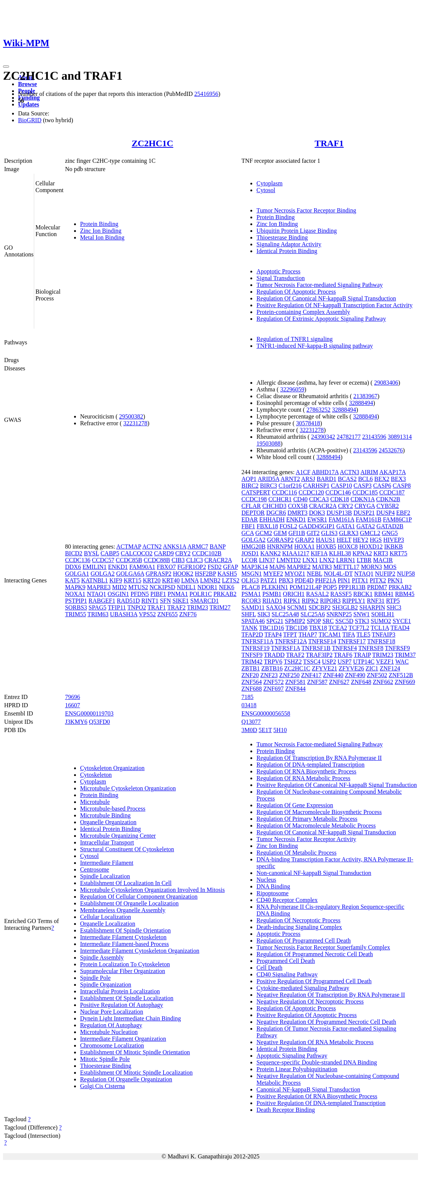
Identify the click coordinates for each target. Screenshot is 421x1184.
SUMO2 (381, 621)
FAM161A (341, 519)
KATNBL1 (94, 580)
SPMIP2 (295, 621)
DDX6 (73, 567)
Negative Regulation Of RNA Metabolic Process (315, 1042)
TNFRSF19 (255, 648)
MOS (390, 567)
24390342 (323, 437)
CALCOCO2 (136, 553)
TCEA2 (338, 628)
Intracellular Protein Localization (120, 991)
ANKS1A (174, 546)
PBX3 (286, 580)
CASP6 (382, 485)
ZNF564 (251, 682)
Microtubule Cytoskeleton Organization (128, 788)
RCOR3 (251, 600)
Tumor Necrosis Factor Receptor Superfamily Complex (323, 947)
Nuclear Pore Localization (111, 1011)
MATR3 (322, 567)
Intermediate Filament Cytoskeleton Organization (139, 951)
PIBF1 (158, 594)
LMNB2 (210, 580)
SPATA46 (253, 621)
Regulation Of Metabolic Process (296, 852)
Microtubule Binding (105, 815)
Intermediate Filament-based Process (124, 944)
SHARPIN (372, 607)
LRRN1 (345, 560)
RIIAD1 (272, 600)
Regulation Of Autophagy (111, 1025)
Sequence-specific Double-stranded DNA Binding (316, 1062)
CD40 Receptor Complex (287, 900)
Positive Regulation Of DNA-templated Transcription (320, 1103)
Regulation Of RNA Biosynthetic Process (306, 771)
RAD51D (128, 600)
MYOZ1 (295, 573)
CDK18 (339, 499)
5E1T (265, 730)
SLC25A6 (313, 614)
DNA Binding (273, 886)
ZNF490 (355, 675)
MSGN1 (251, 573)
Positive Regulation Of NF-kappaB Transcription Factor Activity (334, 305)
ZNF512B (401, 675)
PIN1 (344, 580)
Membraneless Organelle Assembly (122, 910)
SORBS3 (76, 607)
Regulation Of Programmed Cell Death (303, 940)
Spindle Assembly (102, 957)
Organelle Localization (107, 923)
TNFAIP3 (383, 634)
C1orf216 (290, 485)
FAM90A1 (142, 567)
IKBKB (393, 546)
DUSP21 (364, 512)
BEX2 (381, 479)
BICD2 (73, 553)
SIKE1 (181, 600)
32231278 (135, 423)
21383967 (365, 396)
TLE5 (363, 634)
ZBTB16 (272, 668)
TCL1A (380, 628)
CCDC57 (103, 560)
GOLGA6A (130, 573)
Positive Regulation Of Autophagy (121, 1005)
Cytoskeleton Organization (112, 768)
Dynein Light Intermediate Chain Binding (130, 1018)
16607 (72, 705)
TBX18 (318, 628)
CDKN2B (388, 499)
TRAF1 (329, 143)
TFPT (290, 634)
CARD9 (164, 553)
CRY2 (345, 506)
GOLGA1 (77, 573)
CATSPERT (255, 492)
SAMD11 (253, 607)
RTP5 (393, 600)
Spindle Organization (105, 984)
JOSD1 (250, 553)
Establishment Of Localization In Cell (126, 883)
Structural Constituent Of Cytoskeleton (127, 849)
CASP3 (363, 485)
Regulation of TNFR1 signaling (294, 339)
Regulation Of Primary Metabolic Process (306, 819)
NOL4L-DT (338, 573)
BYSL (91, 553)
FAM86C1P (397, 519)
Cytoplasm (269, 183)
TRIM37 (405, 655)
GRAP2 (304, 540)
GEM (280, 533)
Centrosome (94, 869)
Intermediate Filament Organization (123, 1038)
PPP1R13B (351, 587)
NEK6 (226, 587)
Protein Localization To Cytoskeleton (125, 964)
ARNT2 (290, 479)
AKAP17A (392, 472)
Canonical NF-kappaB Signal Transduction (308, 1089)
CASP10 (341, 485)
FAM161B (368, 519)
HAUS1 (325, 540)
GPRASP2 (158, 573)
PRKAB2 (225, 594)
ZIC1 (372, 668)
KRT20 (152, 580)
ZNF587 (317, 682)
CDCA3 (319, 499)
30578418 (308, 423)
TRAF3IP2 (319, 655)
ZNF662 (383, 682)
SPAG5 (97, 607)
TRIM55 (75, 614)
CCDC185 (365, 492)
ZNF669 (405, 682)
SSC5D (344, 621)
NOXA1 (75, 594)
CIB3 (178, 560)
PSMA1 (251, 594)
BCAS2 (347, 479)
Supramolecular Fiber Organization (122, 971)
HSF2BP (205, 573)
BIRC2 (249, 485)
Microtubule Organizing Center (118, 835)
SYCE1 (401, 621)
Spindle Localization (105, 876)
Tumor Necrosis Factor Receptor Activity (306, 839)
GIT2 (313, 533)
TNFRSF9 (397, 648)
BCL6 (365, 479)
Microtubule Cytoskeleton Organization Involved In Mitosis (152, 890)
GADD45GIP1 (317, 526)
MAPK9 (75, 587)
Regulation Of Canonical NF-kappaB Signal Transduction (326, 298)
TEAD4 (400, 628)
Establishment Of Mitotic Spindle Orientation (135, 1052)
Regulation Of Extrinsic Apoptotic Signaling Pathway (321, 318)
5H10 (280, 730)
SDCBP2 (320, 607)
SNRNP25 (339, 614)
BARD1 (326, 479)
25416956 (206, 94)
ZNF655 (167, 614)
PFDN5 (139, 594)
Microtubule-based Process (112, 808)
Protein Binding (99, 224)
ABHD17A (325, 472)
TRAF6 (343, 655)
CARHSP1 (316, 485)
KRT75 (398, 553)
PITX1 (360, 580)
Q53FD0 (99, 722)
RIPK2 (310, 600)
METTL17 (346, 567)
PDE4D (304, 580)
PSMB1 (272, 594)
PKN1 (395, 580)
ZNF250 (289, 675)
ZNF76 (188, 614)
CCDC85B (129, 560)
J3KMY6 (76, 722)
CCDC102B (206, 553)
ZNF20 (250, 675)
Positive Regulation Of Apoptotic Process (306, 1015)
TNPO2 (136, 607)
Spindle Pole (95, 978)
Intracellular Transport (107, 842)
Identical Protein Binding (286, 251)
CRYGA (364, 506)
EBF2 (403, 512)
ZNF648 (361, 682)
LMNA (189, 580)
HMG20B (253, 546)
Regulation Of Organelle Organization (126, 1079)
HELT (344, 540)
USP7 (344, 661)
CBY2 (183, 553)
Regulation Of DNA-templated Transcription (310, 764)
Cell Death (269, 967)
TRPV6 (273, 661)
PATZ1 (268, 580)
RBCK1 (363, 594)
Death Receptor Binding (285, 1110)
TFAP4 (273, 634)
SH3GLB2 (345, 607)
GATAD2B (390, 526)
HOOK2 (183, 573)
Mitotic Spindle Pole (105, 1059)
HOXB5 (326, 546)
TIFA (348, 634)
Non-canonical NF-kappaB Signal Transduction (313, 873)
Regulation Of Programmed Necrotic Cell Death (314, 954)
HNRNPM (279, 546)
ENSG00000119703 (89, 713)
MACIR (382, 560)
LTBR (364, 560)
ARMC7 (198, 546)
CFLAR (251, 506)
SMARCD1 (204, 600)
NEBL (314, 573)
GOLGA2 (103, 573)
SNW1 (361, 614)
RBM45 (405, 594)
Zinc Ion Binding (100, 230)
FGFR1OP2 (191, 567)
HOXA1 (304, 546)
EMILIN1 (95, 567)
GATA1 (345, 526)
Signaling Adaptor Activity (288, 244)
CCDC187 (392, 492)
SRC (328, 621)
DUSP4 (385, 512)
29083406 (386, 382)
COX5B (297, 506)
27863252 (318, 409)
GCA (247, 533)
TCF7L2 (358, 628)
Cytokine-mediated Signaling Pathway (302, 988)
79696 (72, 697)
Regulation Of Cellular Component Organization (139, 896)
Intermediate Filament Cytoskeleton (123, 937)
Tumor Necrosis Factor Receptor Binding (306, 210)
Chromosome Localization (112, 1045)
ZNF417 (311, 675)
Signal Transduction (280, 278)
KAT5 (72, 580)
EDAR (249, 519)
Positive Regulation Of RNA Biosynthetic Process (316, 1096)
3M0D (249, 730)
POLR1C (200, 594)
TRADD (274, 655)
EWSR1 (317, 519)
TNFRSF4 (344, 648)
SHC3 (393, 607)
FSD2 (214, 567)
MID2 (119, 587)
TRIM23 (197, 607)
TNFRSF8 (370, 648)
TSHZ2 (293, 661)
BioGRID (29, 120)
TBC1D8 (297, 628)
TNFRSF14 (322, 641)
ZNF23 (269, 675)
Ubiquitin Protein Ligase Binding (296, 230)
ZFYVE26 (351, 668)
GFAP (230, 567)
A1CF (303, 472)
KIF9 (115, 580)
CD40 (300, 499)
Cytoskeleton (96, 775)
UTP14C (363, 661)
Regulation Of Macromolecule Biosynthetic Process (319, 812)
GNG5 (390, 533)
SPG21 (274, 621)
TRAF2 (176, 607)
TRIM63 (98, 614)
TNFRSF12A (291, 641)
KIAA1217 (295, 553)
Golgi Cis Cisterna (102, 1086)
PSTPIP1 (76, 600)
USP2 (329, 661)
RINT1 (149, 600)
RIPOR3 (330, 600)
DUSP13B (339, 512)
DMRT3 (297, 512)
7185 (247, 697)
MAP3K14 (254, 567)
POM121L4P (305, 587)
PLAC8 (250, 587)
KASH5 (227, 573)
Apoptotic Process (278, 271)
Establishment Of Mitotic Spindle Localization (136, 1072)
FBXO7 (166, 567)
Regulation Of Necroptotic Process (298, 920)
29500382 (131, 416)
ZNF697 (274, 688)
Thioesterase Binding (281, 237)
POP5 (330, 587)
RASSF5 (341, 594)
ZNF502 (377, 675)
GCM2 (263, 533)
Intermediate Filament (106, 863)
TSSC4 (311, 661)
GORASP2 (280, 540)
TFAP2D (252, 634)
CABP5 (109, 553)
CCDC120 (311, 492)
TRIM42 (251, 661)
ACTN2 (152, 546)
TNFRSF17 (352, 641)
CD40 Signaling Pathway (287, 974)
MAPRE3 (99, 587)
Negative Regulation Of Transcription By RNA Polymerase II (330, 994)
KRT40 (171, 580)
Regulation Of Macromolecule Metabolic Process (316, 825)
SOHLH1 (382, 614)
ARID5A (268, 479)
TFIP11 (117, 607)
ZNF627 (339, 682)
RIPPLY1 (353, 600)
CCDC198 (254, 499)
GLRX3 (349, 533)
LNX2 (327, 560)
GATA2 (365, 526)
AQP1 (248, 479)
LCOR (249, 560)
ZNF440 (333, 675)
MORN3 (371, 567)
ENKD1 (118, 567)
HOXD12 (371, 546)
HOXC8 (347, 546)
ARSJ (308, 479)
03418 (248, 705)
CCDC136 (78, 560)
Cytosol (265, 190)
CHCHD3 (274, 506)
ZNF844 (295, 688)
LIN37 (267, 560)
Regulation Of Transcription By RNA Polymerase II (319, 758)
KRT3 (380, 553)
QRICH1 (294, 594)
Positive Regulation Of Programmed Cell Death (313, 981)
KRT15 (132, 580)
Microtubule (95, 802)
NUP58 (406, 573)
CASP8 (402, 485)
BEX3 (398, 479)
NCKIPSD (162, 587)
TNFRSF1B (315, 648)
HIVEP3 (393, 540)
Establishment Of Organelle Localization (129, 903)
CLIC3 (194, 560)
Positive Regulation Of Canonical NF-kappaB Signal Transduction (336, 785)
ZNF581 (295, 682)
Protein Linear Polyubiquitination (296, 1069)
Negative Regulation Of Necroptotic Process (309, 1001)
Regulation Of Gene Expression (294, 805)
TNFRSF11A (257, 641)
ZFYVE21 (324, 668)
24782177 (349, 437)
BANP (218, 546)
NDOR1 (207, 587)
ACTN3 (349, 472)
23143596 (374, 437)
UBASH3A (124, 614)
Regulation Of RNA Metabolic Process (303, 778)
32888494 (361, 403)
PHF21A (325, 580)
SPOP (314, 621)
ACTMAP (128, 546)
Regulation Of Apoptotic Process (296, 291)
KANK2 (270, 553)
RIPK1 (291, 600)
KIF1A (319, 553)
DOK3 (317, 512)
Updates (28, 104)
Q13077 (251, 722)
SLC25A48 (285, 614)
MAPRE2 (298, 567)
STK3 (362, 621)
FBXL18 (267, 526)
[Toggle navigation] (6, 66)
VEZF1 (385, 661)
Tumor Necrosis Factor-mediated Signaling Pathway (319, 285)
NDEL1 (186, 587)
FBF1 (248, 526)
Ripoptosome (272, 893)
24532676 (391, 450)
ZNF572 (274, 682)
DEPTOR (253, 512)
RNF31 (376, 600)
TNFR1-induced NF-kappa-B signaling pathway (314, 346)
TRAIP (362, 655)
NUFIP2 (385, 573)
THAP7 (307, 634)
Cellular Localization (105, 917)
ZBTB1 (250, 668)
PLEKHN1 (274, 587)
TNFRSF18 (381, 641)
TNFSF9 (251, 655)
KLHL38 (340, 553)
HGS (376, 540)
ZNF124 (390, 668)
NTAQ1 (96, 594)
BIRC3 (268, 485)
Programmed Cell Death (285, 961)
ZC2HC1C (152, 143)
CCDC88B (157, 560)
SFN (165, 600)
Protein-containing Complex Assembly (303, 312)
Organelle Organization (108, 822)
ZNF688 (251, 688)
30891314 (400, 437)
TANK (249, 628)
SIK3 (263, 614)
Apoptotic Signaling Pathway (291, 1055)
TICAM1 (329, 634)
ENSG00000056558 (265, 713)
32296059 (292, 389)
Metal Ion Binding (102, 237)
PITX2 (378, 580)
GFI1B (296, 533)
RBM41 (384, 594)
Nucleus (266, 879)
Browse (27, 84)
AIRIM (369, 472)
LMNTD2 (289, 560)
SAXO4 (276, 607)
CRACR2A (218, 560)
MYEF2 (273, 573)
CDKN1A (363, 499)
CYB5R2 (388, 506)
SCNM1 (297, 607)
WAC (402, 661)
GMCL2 (370, 533)
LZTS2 (230, 580)
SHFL (248, 614)
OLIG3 (250, 580)
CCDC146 (338, 492)
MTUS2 (138, 587)
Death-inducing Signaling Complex (299, 927)
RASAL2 (317, 594)
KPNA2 (362, 553)
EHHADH (272, 519)
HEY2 (360, 540)
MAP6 (278, 567)
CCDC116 (284, 492)
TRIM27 (219, 607)
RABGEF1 (102, 600)
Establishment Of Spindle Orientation (125, 930)
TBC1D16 (271, 628)
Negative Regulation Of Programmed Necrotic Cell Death (326, 1022)
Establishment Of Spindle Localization (126, 998)
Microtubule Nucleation (109, 1032)
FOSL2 (288, 526)
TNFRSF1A (285, 648)
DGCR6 (276, 512)
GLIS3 (329, 533)
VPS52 (147, 614)
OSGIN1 (118, 594)
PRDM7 (377, 587)
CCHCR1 (280, 499)
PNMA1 (178, 594)
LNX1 (310, 560)
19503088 (268, 443)
